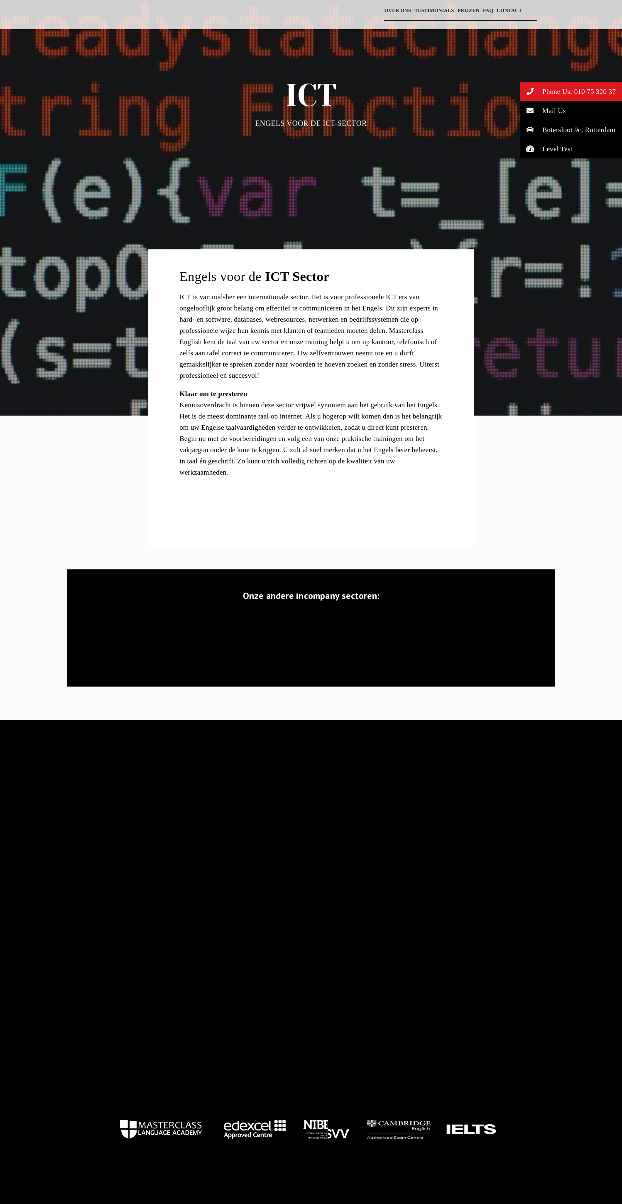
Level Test (546, 148)
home (160, 1129)
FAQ (488, 10)
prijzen (469, 10)
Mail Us (543, 110)
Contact (509, 10)
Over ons (397, 10)
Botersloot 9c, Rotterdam (568, 129)
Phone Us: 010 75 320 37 (568, 91)
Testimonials (434, 10)
